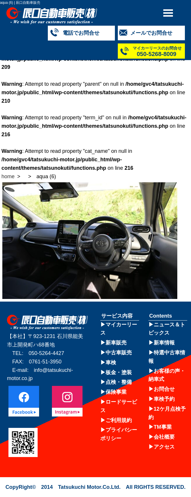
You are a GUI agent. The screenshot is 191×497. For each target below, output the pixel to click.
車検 (111, 362)
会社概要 (164, 437)
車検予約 (164, 399)
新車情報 (164, 343)
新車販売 (116, 343)
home (8, 176)
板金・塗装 (119, 372)
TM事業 (163, 427)
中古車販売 (119, 353)
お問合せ (164, 389)
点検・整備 (119, 382)
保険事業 (116, 392)
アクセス (164, 447)
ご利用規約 (119, 420)
